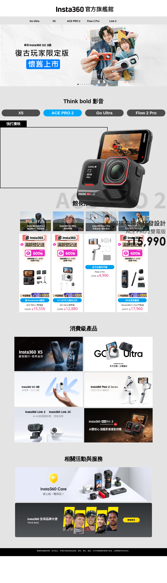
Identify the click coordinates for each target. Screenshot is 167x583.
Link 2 (112, 21)
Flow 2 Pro (93, 21)
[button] (78, 84)
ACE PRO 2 (73, 21)
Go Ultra (34, 21)
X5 (54, 21)
